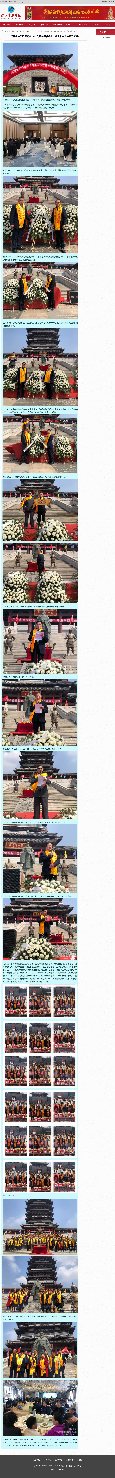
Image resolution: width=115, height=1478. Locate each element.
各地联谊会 (83, 25)
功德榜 (79, 1460)
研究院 (108, 25)
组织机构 (19, 25)
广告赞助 (47, 1460)
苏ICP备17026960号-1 (57, 1469)
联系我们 (69, 1460)
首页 (13, 31)
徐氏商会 (44, 25)
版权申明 (58, 1460)
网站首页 (6, 25)
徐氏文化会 (57, 25)
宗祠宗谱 (95, 25)
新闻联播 (31, 25)
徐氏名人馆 (70, 25)
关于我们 (36, 1460)
